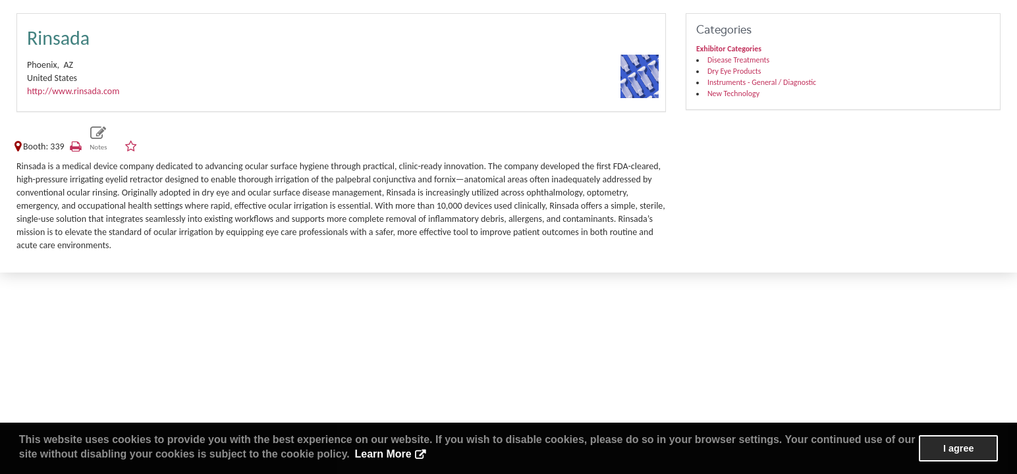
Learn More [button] (382, 454)
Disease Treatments (738, 60)
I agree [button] (958, 448)
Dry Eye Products (734, 71)
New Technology (733, 93)
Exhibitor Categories (728, 48)
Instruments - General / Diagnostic (761, 82)
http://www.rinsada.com (73, 91)
